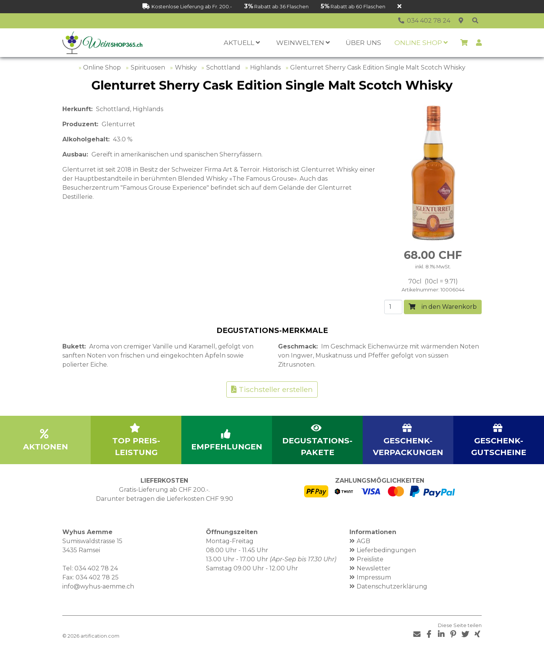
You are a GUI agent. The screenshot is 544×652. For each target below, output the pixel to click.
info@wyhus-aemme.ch (98, 586)
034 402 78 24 (96, 568)
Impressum (374, 577)
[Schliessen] (399, 6)
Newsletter (374, 568)
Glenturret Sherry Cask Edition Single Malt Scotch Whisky (377, 67)
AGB (363, 541)
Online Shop (102, 67)
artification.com (99, 636)
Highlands (265, 67)
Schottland (223, 67)
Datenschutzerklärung (392, 586)
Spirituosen (148, 67)
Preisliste (370, 559)
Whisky (186, 67)
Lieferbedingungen (386, 550)
